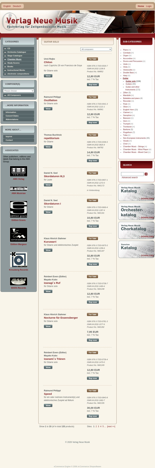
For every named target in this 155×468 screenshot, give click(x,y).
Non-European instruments (134, 138)
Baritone (126, 129)
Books (10, 67)
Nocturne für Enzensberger (61, 317)
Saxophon (127, 115)
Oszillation (50, 100)
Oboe (125, 107)
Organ (125, 55)
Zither (125, 92)
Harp (125, 75)
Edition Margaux (19, 244)
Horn (125, 121)
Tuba (125, 135)
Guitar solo (131, 81)
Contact (9, 140)
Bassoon (127, 118)
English (7, 6)
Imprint (9, 137)
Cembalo (127, 53)
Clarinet (126, 112)
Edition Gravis (18, 220)
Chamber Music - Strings (133, 146)
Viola (125, 67)
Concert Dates (12, 116)
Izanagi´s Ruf (52, 282)
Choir (125, 144)
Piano (125, 50)
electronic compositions (18, 74)
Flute (125, 104)
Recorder (127, 101)
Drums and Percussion (132, 61)
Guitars (129, 84)
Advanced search (129, 177)
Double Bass (128, 73)
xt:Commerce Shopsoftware (89, 466)
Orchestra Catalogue (16, 52)
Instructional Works (16, 70)
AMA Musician (19, 193)
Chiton (48, 62)
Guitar (125, 78)
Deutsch (17, 6)
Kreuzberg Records (18, 270)
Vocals (126, 141)
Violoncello (127, 70)
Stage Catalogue (14, 56)
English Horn (128, 110)
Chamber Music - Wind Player (135, 149)
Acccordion (127, 58)
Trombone (127, 127)
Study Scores (13, 63)
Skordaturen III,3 (54, 176)
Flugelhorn (127, 132)
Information (11, 112)
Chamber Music (14, 59)
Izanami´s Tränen (54, 358)
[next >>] (111, 426)
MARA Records (18, 288)
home (40, 21)
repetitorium (51, 138)
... (105, 426)
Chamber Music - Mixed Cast (135, 152)
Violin (125, 64)
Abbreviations (12, 119)
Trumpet (126, 124)
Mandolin (127, 95)
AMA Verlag (18, 179)
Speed (48, 393)
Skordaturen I (52, 203)
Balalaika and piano (131, 98)
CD (8, 48)
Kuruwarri (50, 241)
